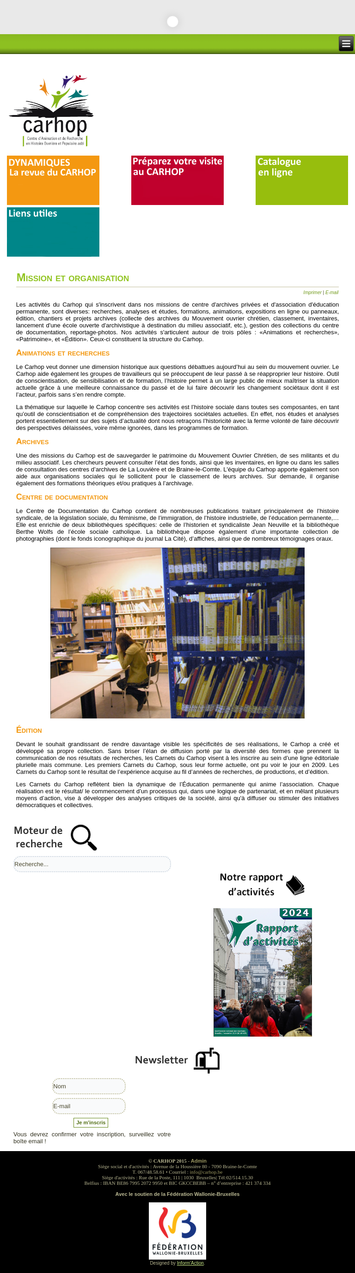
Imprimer (313, 292)
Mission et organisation (73, 277)
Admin (199, 1161)
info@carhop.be (206, 1172)
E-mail (331, 292)
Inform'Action (190, 1263)
